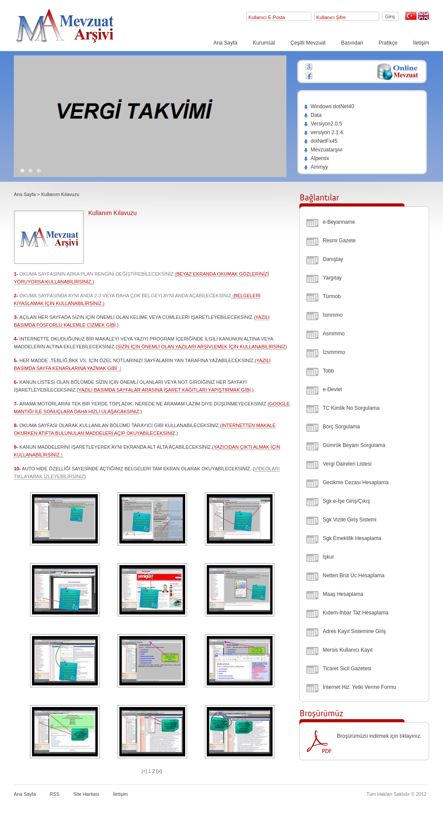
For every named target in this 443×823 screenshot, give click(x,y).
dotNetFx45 (320, 141)
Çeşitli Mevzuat (307, 43)
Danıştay (333, 259)
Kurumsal (264, 43)
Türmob (331, 296)
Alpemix (316, 158)
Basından (352, 43)
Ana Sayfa (225, 43)
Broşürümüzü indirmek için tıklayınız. (379, 736)
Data (312, 115)
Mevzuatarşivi (322, 150)
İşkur (328, 557)
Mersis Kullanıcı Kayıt (347, 650)
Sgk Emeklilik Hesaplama (352, 538)
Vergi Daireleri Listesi (347, 464)
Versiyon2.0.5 (322, 124)
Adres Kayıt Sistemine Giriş (354, 631)
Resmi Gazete (339, 241)
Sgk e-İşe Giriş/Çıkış (346, 501)
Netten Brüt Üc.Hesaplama (354, 575)
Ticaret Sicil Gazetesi (347, 668)
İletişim (421, 43)
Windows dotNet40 (328, 106)
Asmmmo (334, 334)
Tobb (328, 371)
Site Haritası (86, 794)
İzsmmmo (334, 352)
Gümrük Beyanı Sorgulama (354, 445)
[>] (159, 771)
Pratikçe (388, 43)
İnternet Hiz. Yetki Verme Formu (359, 687)
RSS (55, 794)
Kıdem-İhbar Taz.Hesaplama (355, 613)
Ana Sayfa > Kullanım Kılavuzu (46, 194)
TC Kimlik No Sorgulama (351, 408)
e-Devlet (332, 389)
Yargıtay (332, 278)
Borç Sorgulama (341, 427)
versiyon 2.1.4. (323, 132)
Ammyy (315, 167)
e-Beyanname (339, 222)
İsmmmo (333, 315)
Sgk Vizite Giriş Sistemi (349, 520)
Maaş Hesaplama (343, 594)
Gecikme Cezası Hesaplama (355, 482)
